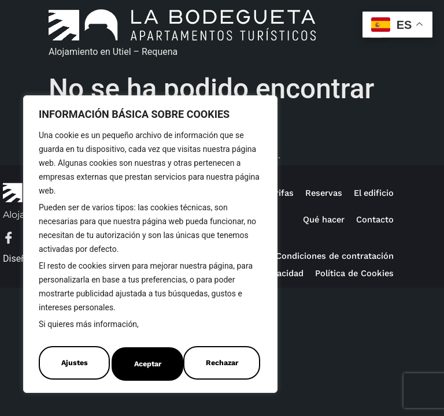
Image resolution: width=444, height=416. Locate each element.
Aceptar (226, 364)
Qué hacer (319, 219)
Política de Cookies (178, 331)
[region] (150, 247)
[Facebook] (14, 239)
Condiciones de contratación (331, 255)
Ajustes (72, 364)
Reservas (320, 192)
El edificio (372, 192)
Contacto (374, 219)
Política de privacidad (346, 273)
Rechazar (149, 364)
